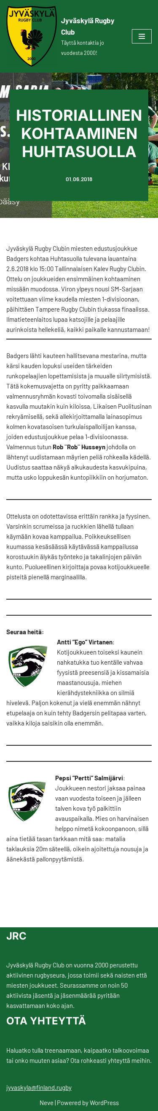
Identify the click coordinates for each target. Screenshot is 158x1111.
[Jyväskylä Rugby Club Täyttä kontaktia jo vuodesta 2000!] (62, 36)
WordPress (104, 1102)
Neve (47, 1102)
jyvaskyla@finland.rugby (39, 1087)
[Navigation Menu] (142, 36)
